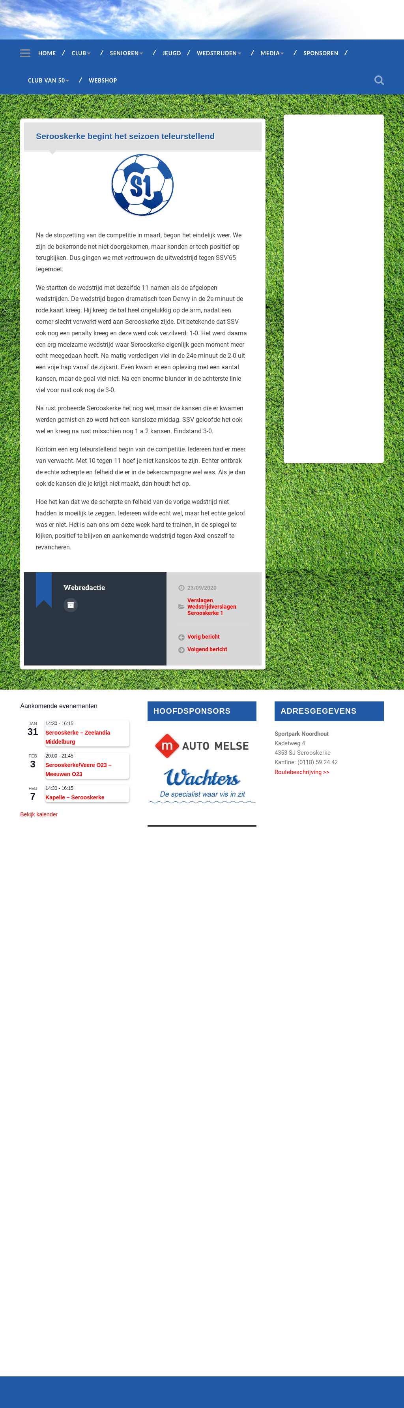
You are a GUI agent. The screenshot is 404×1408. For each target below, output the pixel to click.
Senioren (124, 53)
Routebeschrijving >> (302, 772)
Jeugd (172, 53)
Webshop (103, 80)
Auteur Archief (71, 605)
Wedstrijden (217, 53)
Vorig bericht (203, 637)
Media (270, 53)
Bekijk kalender (39, 814)
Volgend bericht (207, 649)
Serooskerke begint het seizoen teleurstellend (125, 136)
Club (79, 53)
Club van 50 (46, 80)
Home (47, 53)
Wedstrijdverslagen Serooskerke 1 (211, 609)
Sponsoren (321, 53)
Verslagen (200, 600)
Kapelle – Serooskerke (74, 797)
